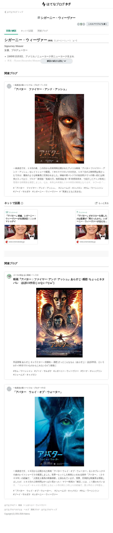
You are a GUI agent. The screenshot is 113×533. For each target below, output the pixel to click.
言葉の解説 (11, 31)
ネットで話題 (27, 31)
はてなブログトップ (49, 510)
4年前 (43, 388)
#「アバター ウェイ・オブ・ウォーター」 (33, 491)
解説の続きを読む (56, 61)
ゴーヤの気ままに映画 (22, 275)
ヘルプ (26, 510)
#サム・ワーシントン (93, 188)
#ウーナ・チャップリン (91, 371)
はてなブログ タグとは (13, 510)
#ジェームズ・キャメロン (70, 188)
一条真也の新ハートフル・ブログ (26, 85)
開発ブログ (35, 510)
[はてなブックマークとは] (22, 203)
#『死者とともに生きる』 (71, 191)
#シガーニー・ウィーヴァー (45, 191)
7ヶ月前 (44, 85)
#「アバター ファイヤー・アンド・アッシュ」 (35, 188)
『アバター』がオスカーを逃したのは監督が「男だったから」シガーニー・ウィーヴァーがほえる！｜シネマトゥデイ (92, 219)
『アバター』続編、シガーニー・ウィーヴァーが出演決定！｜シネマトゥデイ (21, 219)
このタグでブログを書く (97, 24)
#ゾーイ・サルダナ (22, 191)
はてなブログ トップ (13, 12)
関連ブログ (43, 31)
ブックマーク (12, 212)
